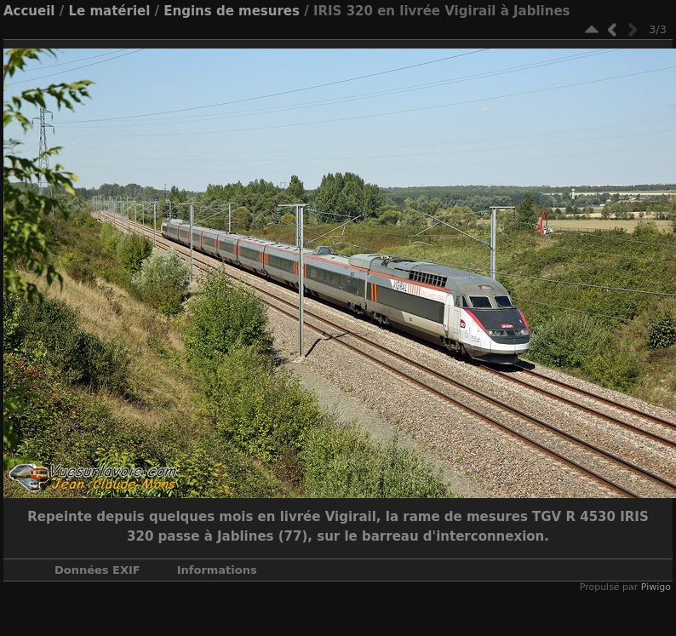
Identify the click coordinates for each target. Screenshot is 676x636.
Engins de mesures (231, 11)
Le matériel (109, 11)
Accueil (29, 11)
